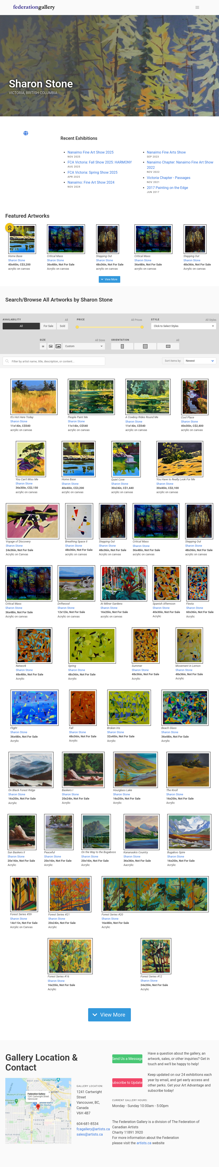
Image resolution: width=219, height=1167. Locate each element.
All (21, 326)
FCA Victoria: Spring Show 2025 (92, 172)
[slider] (77, 327)
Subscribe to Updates (127, 1082)
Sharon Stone (16, 260)
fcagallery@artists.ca (93, 1129)
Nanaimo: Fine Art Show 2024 (91, 182)
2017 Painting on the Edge (167, 188)
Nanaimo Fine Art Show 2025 (91, 152)
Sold (62, 326)
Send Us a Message (127, 1059)
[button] (197, 7)
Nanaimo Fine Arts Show (166, 152)
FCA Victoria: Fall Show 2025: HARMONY (100, 162)
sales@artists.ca (90, 1134)
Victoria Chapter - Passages (168, 178)
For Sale (48, 326)
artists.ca (144, 1143)
